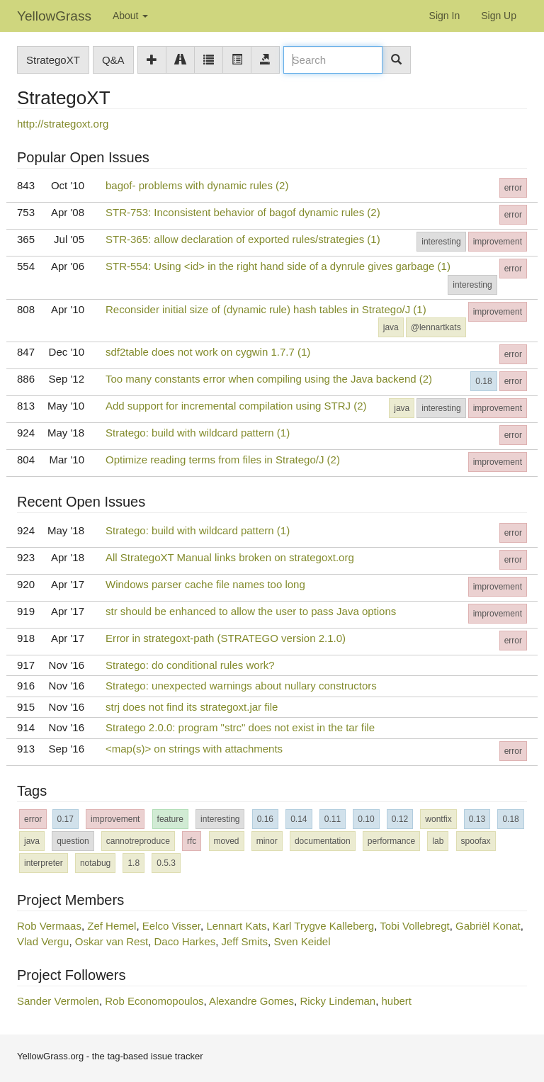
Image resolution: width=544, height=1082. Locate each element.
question (73, 841)
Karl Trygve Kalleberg (323, 926)
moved (226, 841)
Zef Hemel (111, 926)
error (513, 188)
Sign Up (498, 15)
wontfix (438, 819)
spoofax (476, 841)
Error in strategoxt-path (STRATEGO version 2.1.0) (226, 638)
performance (391, 841)
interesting (440, 242)
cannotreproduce (138, 841)
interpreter (43, 863)
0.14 (298, 819)
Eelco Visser (171, 926)
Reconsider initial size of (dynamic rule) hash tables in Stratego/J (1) (266, 309)
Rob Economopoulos (154, 1001)
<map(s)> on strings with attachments (194, 749)
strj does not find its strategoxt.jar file (192, 707)
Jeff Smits (245, 941)
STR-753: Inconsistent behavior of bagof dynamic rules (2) (243, 212)
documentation (323, 841)
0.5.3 (166, 863)
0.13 (477, 819)
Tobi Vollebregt (414, 926)
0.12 (400, 819)
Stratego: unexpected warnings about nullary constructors (241, 686)
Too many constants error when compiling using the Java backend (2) (269, 379)
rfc (191, 841)
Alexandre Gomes (251, 1001)
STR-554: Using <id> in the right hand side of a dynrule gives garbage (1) (278, 266)
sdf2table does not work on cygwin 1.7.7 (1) (208, 352)
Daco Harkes (184, 941)
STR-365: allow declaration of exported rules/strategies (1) (243, 239)
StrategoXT (53, 60)
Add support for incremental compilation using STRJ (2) (236, 406)
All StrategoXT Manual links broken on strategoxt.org (230, 557)
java (391, 327)
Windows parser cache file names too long (205, 584)
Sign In (444, 15)
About (130, 15)
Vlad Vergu (43, 941)
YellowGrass (54, 16)
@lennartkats (436, 327)
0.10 (366, 819)
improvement (497, 242)
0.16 (265, 819)
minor (267, 841)
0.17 (65, 819)
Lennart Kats (236, 926)
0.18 (483, 381)
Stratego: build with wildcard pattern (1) (198, 433)
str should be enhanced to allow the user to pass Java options (251, 611)
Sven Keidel (301, 941)
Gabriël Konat (488, 926)
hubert (397, 1001)
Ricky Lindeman (337, 1001)
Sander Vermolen (58, 1001)
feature (170, 819)
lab (437, 841)
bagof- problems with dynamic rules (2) (197, 185)
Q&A (113, 60)
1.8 (134, 863)
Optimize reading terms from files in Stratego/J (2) (223, 459)
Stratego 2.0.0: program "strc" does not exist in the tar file (240, 727)
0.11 (332, 819)
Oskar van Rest (111, 941)
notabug (95, 863)
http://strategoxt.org (62, 124)
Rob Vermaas (49, 926)
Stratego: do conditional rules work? (190, 665)
